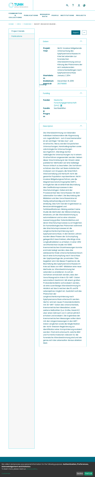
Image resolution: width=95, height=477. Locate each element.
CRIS (19, 24)
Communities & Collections (15, 15)
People (55, 15)
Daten (45, 41)
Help (73, 5)
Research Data (45, 15)
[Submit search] (67, 5)
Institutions (67, 15)
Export (76, 32)
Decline (80, 473)
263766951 (62, 83)
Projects (81, 15)
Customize (6, 473)
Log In (79, 5)
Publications (31, 15)
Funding (28, 24)
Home (11, 24)
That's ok (88, 473)
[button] (84, 5)
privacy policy (31, 469)
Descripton (48, 132)
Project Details (17, 31)
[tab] (62, 41)
